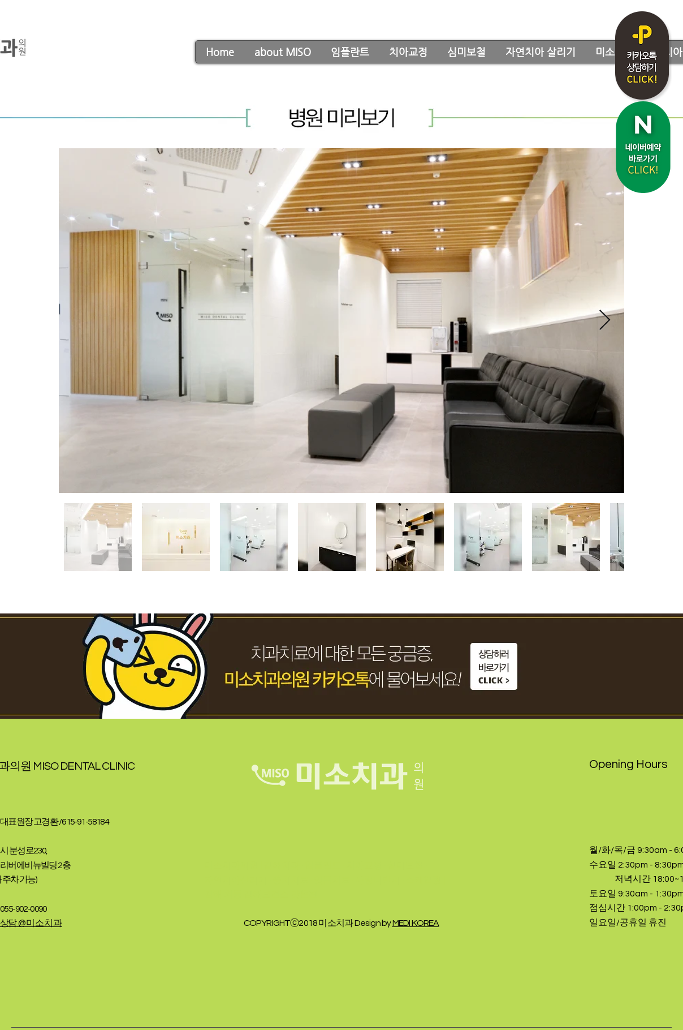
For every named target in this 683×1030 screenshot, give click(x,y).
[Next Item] (604, 321)
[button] (282, 52)
